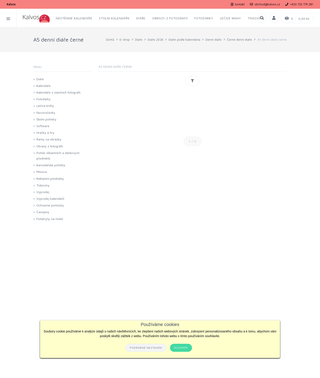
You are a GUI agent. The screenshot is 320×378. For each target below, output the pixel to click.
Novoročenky (45, 112)
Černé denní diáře (239, 39)
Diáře (138, 39)
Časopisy (42, 212)
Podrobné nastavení (146, 347)
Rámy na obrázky (48, 139)
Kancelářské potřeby (50, 165)
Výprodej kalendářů (50, 198)
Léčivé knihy (45, 106)
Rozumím (181, 347)
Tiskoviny (43, 185)
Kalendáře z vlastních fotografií (58, 92)
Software (42, 126)
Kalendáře (43, 86)
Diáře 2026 (155, 39)
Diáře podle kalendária (184, 39)
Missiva (41, 172)
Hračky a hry (45, 132)
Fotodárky (43, 99)
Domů (110, 39)
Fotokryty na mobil (49, 219)
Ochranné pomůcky (50, 205)
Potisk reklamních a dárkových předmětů (58, 155)
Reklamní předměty (50, 178)
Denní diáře (214, 39)
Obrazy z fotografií (49, 146)
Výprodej (42, 192)
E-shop (125, 39)
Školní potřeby (46, 119)
